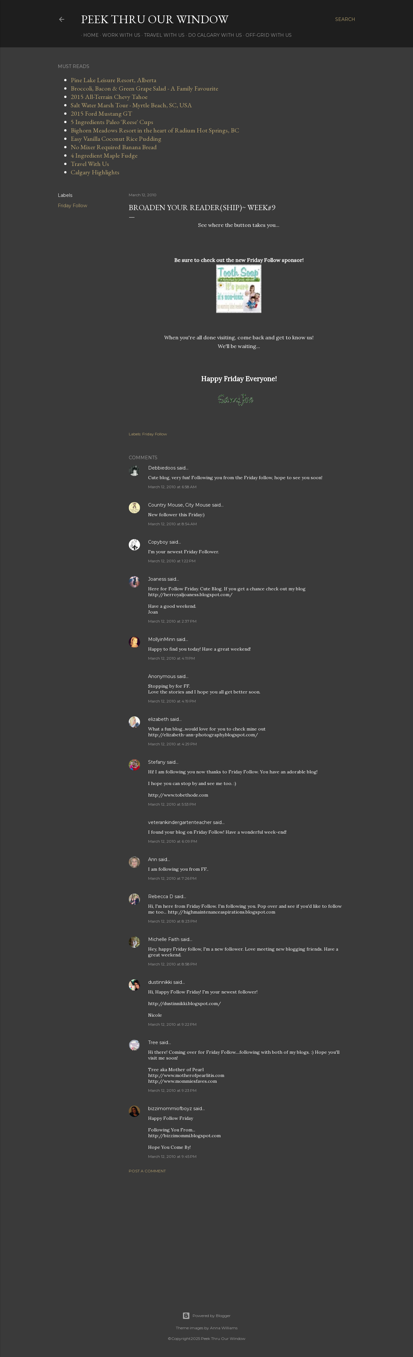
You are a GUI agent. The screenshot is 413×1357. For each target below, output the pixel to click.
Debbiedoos (162, 468)
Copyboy (158, 542)
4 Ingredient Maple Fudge (104, 155)
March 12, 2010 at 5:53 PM (172, 804)
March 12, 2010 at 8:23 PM (172, 921)
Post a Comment (147, 1170)
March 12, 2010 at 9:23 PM (172, 1090)
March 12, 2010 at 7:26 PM (172, 878)
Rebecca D (160, 896)
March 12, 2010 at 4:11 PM (171, 658)
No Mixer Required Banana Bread (114, 147)
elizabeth (158, 719)
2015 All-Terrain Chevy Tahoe (109, 96)
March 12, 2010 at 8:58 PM (172, 964)
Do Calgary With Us (213, 35)
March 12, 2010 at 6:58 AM (172, 486)
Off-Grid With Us (266, 35)
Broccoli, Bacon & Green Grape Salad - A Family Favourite (144, 88)
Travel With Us (162, 35)
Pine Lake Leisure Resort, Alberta (113, 80)
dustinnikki (160, 982)
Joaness (157, 579)
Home (88, 35)
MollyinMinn (161, 639)
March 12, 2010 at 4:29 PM (172, 744)
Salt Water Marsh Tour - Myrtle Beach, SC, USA (131, 105)
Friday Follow (72, 205)
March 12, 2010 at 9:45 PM (172, 1156)
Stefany (157, 762)
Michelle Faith (163, 939)
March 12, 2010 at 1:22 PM (172, 560)
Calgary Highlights (95, 172)
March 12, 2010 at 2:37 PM (172, 621)
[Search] (345, 19)
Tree (153, 1042)
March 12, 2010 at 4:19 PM (172, 701)
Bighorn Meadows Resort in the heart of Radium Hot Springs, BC (155, 130)
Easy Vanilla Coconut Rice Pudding (116, 138)
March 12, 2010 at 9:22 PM (172, 1024)
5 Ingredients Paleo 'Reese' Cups (112, 122)
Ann (152, 859)
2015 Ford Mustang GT (101, 113)
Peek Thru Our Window (154, 19)
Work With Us (119, 35)
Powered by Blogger (206, 1316)
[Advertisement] (239, 1234)
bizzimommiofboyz (170, 1108)
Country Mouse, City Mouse (179, 505)
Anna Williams (223, 1327)
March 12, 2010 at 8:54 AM (172, 523)
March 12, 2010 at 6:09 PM (172, 841)
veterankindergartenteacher (180, 822)
